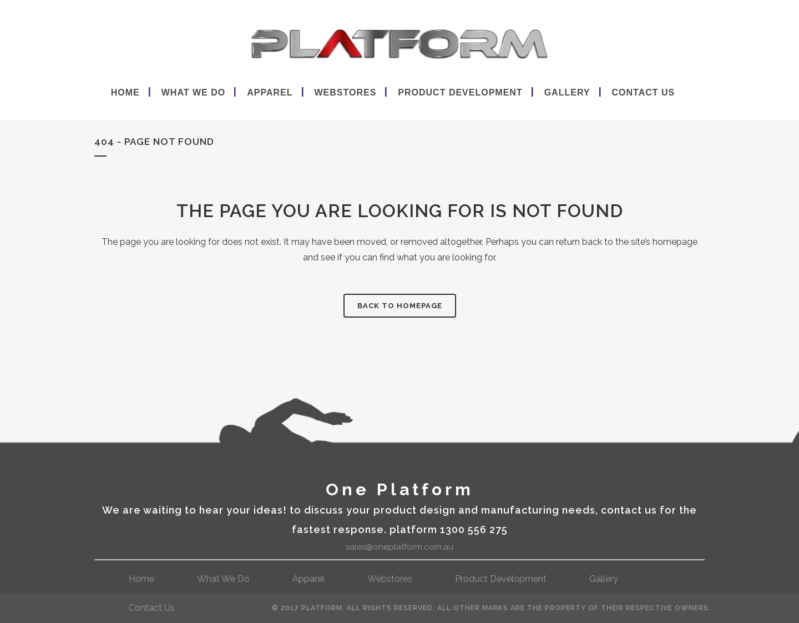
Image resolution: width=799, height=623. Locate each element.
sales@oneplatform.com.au (399, 547)
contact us (152, 607)
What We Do (223, 579)
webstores (389, 579)
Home (141, 579)
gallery (603, 579)
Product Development (501, 579)
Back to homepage (399, 306)
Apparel (308, 579)
